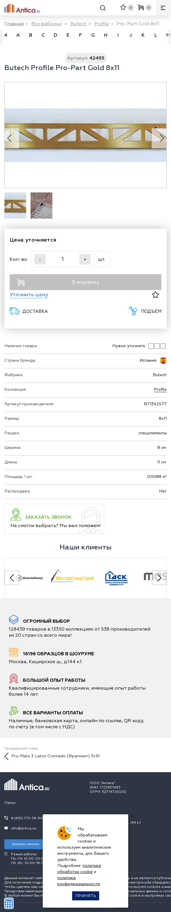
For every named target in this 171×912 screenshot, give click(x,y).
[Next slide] (159, 578)
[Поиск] (103, 9)
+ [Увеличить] (85, 259)
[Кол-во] (62, 259)
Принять (85, 895)
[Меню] (163, 7)
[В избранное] (155, 294)
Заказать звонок (26, 844)
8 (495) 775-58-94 (26, 818)
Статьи (9, 803)
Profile (160, 389)
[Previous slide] (12, 578)
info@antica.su (23, 828)
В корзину (58, 282)
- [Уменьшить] (40, 259)
